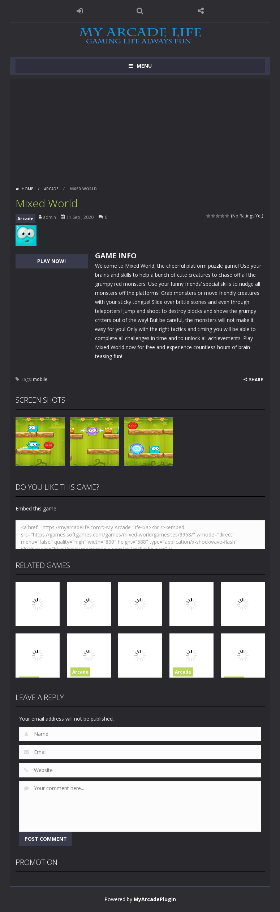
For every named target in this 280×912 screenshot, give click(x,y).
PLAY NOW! (51, 261)
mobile (40, 379)
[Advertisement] (140, 129)
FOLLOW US (200, 11)
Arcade (51, 188)
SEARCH (140, 11)
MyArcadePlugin (155, 899)
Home (27, 188)
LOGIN (79, 11)
